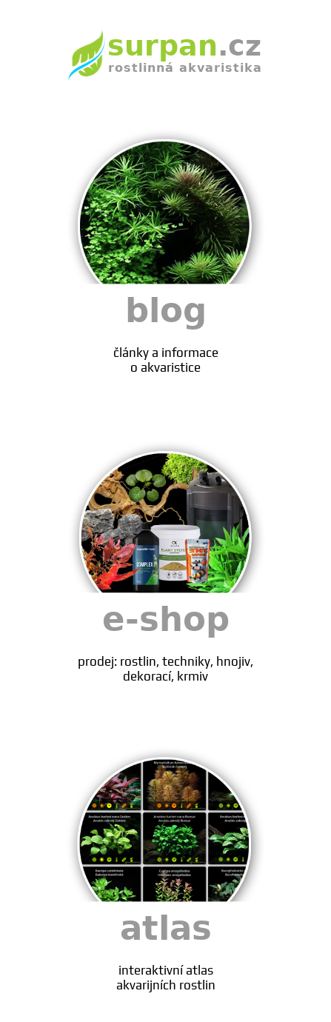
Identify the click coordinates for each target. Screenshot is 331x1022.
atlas (165, 950)
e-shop (165, 642)
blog (165, 333)
